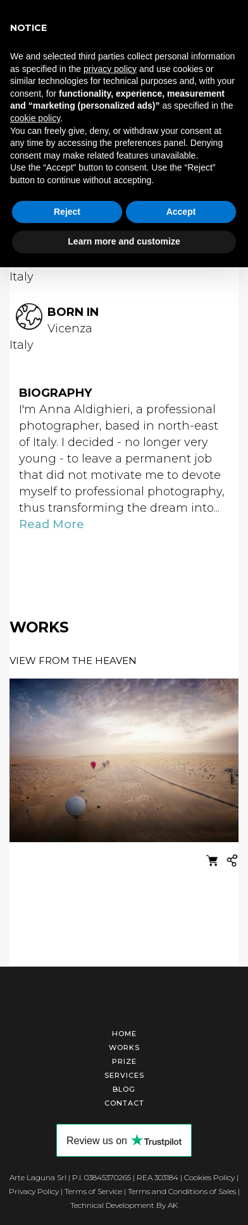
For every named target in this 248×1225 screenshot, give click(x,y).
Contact (124, 1103)
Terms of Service (93, 1191)
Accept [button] (181, 212)
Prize (124, 1061)
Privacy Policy (34, 1191)
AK (173, 1205)
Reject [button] (67, 212)
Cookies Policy (209, 1177)
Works (124, 1047)
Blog (124, 1089)
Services (124, 1075)
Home (124, 1033)
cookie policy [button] (35, 118)
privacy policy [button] (110, 69)
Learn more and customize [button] (124, 241)
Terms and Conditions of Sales (182, 1191)
